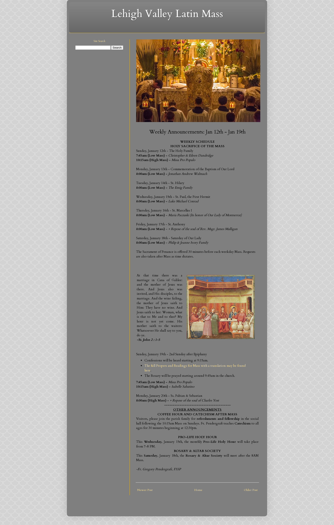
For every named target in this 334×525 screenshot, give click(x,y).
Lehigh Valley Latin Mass (167, 14)
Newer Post (145, 490)
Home (198, 490)
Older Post (251, 490)
